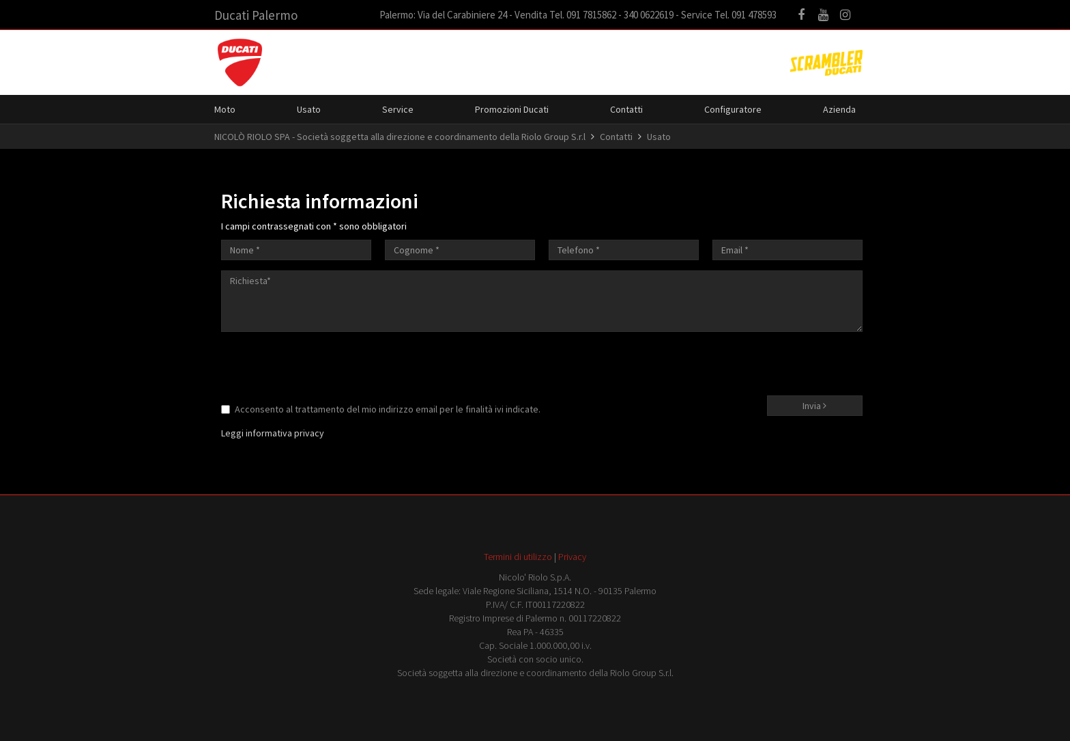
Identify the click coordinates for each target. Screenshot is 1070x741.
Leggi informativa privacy (272, 433)
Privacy (572, 556)
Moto (224, 109)
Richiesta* (542, 301)
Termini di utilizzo (518, 556)
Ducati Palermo (256, 15)
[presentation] (325, 368)
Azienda (839, 109)
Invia (814, 406)
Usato (309, 109)
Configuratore (733, 109)
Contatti (626, 109)
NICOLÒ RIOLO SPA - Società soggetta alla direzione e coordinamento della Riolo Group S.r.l (399, 136)
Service (398, 109)
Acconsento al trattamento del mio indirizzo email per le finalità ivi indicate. (380, 409)
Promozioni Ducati (512, 109)
